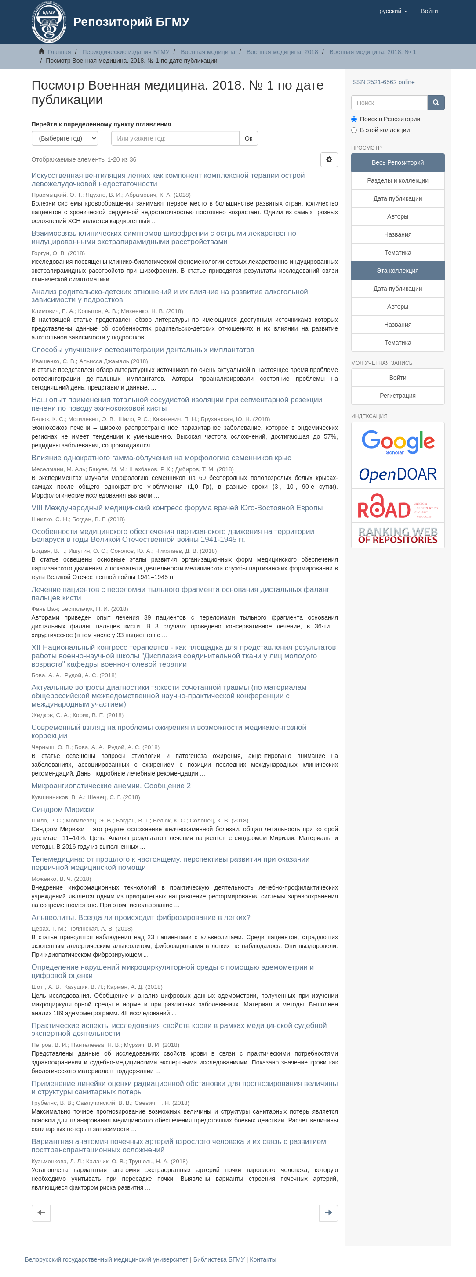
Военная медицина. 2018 (282, 51)
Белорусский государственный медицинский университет (107, 1259)
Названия (397, 234)
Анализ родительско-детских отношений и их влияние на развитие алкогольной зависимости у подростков (170, 296)
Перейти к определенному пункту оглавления (101, 124)
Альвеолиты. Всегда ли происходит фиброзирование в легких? (141, 917)
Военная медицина (208, 51)
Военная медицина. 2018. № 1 (372, 51)
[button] (393, 11)
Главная (59, 51)
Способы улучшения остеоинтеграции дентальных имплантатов (143, 350)
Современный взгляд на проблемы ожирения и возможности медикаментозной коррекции (169, 731)
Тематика (398, 252)
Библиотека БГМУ (220, 1259)
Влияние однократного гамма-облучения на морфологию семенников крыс (161, 458)
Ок (248, 138)
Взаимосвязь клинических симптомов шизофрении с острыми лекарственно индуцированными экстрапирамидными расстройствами (164, 237)
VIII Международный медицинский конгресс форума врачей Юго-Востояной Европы (177, 508)
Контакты (263, 1259)
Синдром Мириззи (63, 809)
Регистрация (398, 395)
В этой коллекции (380, 129)
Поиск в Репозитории (385, 119)
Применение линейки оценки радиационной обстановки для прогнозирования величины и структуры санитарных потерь (185, 1087)
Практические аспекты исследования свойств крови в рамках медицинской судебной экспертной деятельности (179, 1029)
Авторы (397, 216)
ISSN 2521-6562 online (383, 82)
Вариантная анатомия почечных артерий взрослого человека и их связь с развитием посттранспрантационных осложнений (179, 1145)
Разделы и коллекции (398, 180)
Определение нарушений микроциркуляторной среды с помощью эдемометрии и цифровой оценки (173, 971)
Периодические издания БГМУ (126, 51)
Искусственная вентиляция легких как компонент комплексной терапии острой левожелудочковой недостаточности (168, 179)
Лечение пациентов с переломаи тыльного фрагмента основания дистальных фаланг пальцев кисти (181, 593)
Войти (398, 377)
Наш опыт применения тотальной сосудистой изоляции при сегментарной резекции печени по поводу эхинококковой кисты (177, 404)
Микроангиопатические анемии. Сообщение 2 (111, 786)
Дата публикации (398, 198)
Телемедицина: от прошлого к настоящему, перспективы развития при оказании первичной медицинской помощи (171, 863)
